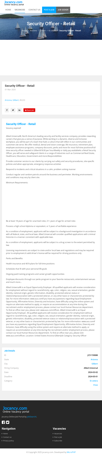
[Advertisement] (51, 57)
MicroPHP (71, 452)
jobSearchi (31, 416)
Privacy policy (8, 441)
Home (8, 9)
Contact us (34, 9)
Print (95, 385)
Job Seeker (63, 9)
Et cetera (52, 31)
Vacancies (20, 9)
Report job (29, 110)
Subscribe (58, 441)
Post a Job (49, 9)
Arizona (33, 31)
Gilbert (43, 31)
